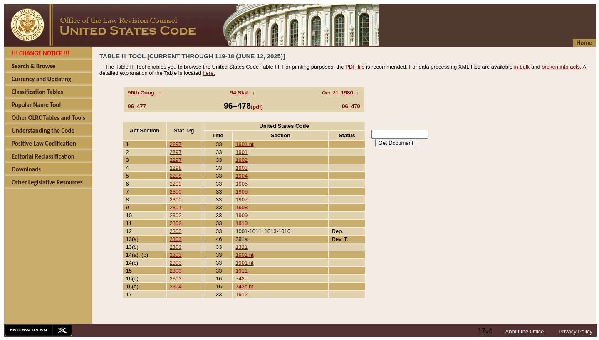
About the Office (524, 331)
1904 (241, 176)
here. (209, 73)
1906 (241, 192)
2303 (176, 231)
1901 (241, 152)
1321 (241, 247)
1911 (241, 271)
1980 (347, 92)
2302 (176, 215)
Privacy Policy (575, 331)
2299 (176, 184)
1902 (241, 160)
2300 (176, 192)
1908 (241, 207)
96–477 (137, 106)
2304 (176, 286)
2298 (176, 168)
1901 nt (244, 144)
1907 (241, 199)
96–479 (351, 106)
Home (584, 43)
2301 (176, 207)
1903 (241, 168)
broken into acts (561, 67)
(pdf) (257, 107)
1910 (241, 223)
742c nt (244, 286)
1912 (241, 294)
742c (241, 278)
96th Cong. (142, 92)
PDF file (354, 67)
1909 (241, 215)
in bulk (522, 67)
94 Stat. (239, 92)
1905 (241, 184)
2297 (176, 144)
